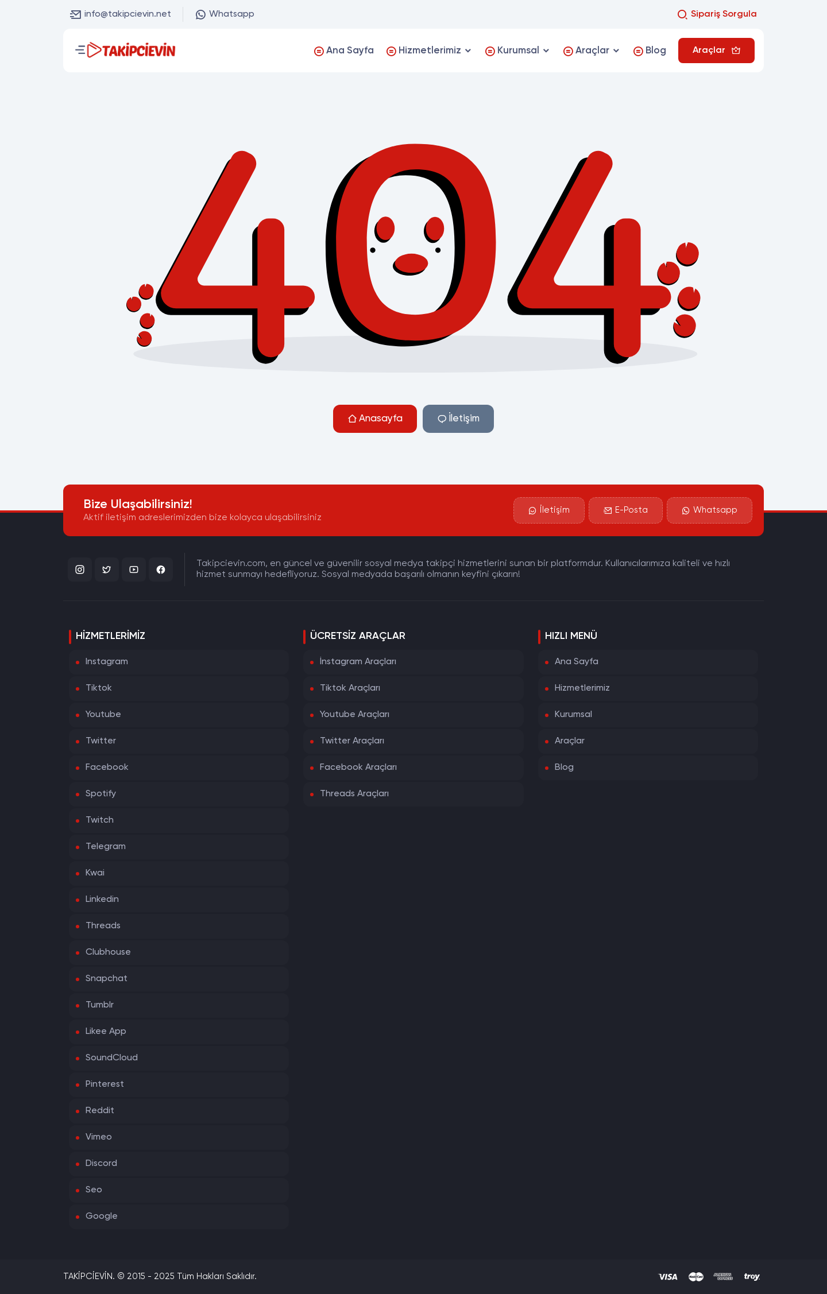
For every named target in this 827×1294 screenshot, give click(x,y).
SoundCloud (112, 1058)
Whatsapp (224, 14)
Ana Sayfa (576, 662)
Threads (103, 926)
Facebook (107, 767)
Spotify (101, 794)
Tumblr (100, 1005)
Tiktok (99, 688)
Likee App (106, 1031)
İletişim (458, 419)
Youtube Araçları (354, 714)
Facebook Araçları (358, 767)
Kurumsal (573, 714)
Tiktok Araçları (350, 688)
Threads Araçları (354, 794)
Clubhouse (108, 952)
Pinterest (105, 1084)
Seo (94, 1190)
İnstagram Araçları (358, 662)
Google (102, 1216)
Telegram (106, 846)
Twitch (100, 820)
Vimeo (99, 1137)
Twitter (101, 741)
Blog (564, 767)
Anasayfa (375, 419)
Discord (101, 1163)
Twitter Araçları (352, 741)
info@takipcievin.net (120, 14)
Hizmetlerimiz (582, 688)
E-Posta (626, 510)
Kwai (95, 873)
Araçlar (570, 741)
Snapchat (106, 978)
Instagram (107, 662)
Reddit (100, 1110)
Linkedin (102, 899)
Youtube (103, 714)
